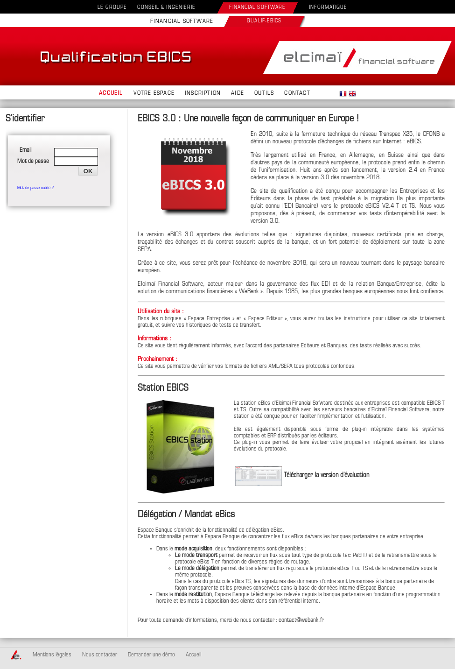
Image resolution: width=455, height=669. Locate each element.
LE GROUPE (112, 7)
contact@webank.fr (301, 620)
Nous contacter (99, 655)
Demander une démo (151, 655)
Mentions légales (52, 655)
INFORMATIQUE (328, 7)
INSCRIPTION (203, 93)
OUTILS (264, 93)
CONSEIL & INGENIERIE (166, 7)
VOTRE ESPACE (154, 93)
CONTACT (297, 93)
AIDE (237, 93)
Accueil (193, 655)
